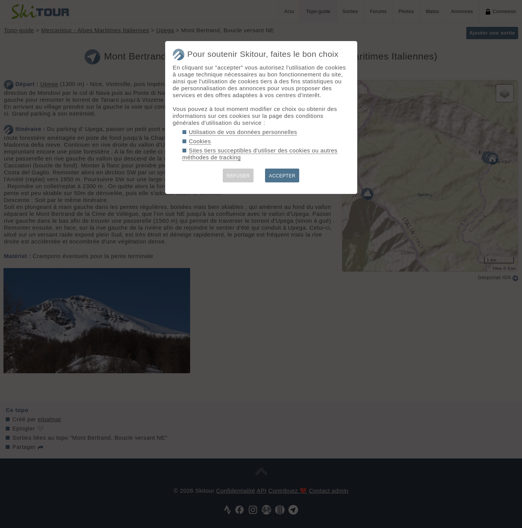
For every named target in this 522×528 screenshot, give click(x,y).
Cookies (200, 141)
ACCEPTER (282, 176)
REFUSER (238, 176)
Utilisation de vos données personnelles (243, 132)
